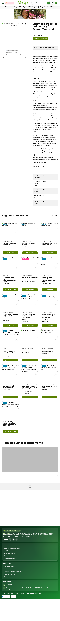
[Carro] (56, 3)
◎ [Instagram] (10, 561)
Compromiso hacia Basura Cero (12, 569)
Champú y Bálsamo (39, 12)
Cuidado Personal (27, 12)
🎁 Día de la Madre (11, 3)
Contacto (6, 590)
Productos (18, 12)
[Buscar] (48, 3)
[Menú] (3, 3)
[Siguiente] (57, 497)
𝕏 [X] (16, 561)
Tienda (11, 12)
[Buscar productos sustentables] (42, 3)
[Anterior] (3, 497)
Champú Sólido (49, 12)
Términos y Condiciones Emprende (13, 593)
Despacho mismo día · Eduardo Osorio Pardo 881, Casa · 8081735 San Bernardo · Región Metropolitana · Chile (28, 610)
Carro (5, 577)
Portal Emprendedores (10, 598)
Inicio (6, 12)
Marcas (6, 572)
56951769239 (9, 606)
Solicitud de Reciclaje (9, 588)
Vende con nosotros (9, 595)
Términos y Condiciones (10, 580)
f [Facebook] (13, 561)
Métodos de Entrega (9, 575)
